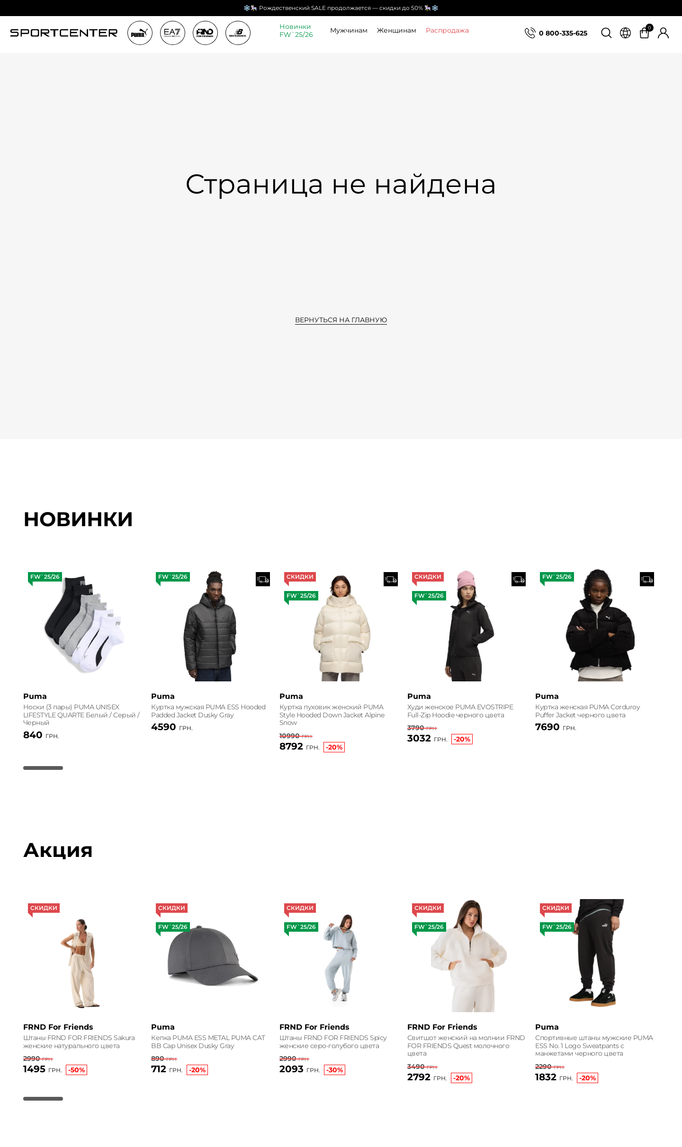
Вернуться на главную (341, 320)
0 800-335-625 (563, 33)
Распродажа (447, 30)
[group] (84, 664)
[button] (43, 792)
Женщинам (396, 30)
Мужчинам (349, 30)
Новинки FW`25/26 (296, 31)
